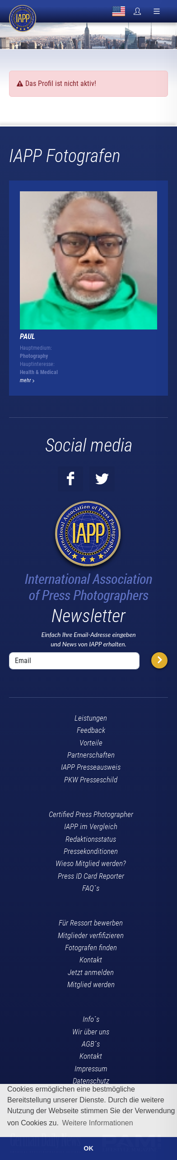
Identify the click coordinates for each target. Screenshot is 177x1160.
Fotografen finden (91, 947)
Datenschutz (91, 1080)
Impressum (91, 1068)
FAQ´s (90, 888)
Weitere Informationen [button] (97, 1123)
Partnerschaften (91, 754)
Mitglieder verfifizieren (91, 935)
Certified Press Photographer (91, 814)
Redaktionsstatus (90, 839)
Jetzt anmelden (91, 972)
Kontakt (90, 959)
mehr (27, 380)
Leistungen (91, 717)
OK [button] (88, 1148)
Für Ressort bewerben (91, 922)
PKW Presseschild (90, 779)
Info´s (91, 1019)
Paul (27, 336)
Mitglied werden (91, 984)
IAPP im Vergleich (90, 826)
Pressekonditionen (91, 851)
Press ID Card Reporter (91, 875)
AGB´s (91, 1043)
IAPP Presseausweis (91, 767)
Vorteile (90, 742)
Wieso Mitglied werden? (91, 863)
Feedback (91, 730)
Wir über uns (90, 1031)
